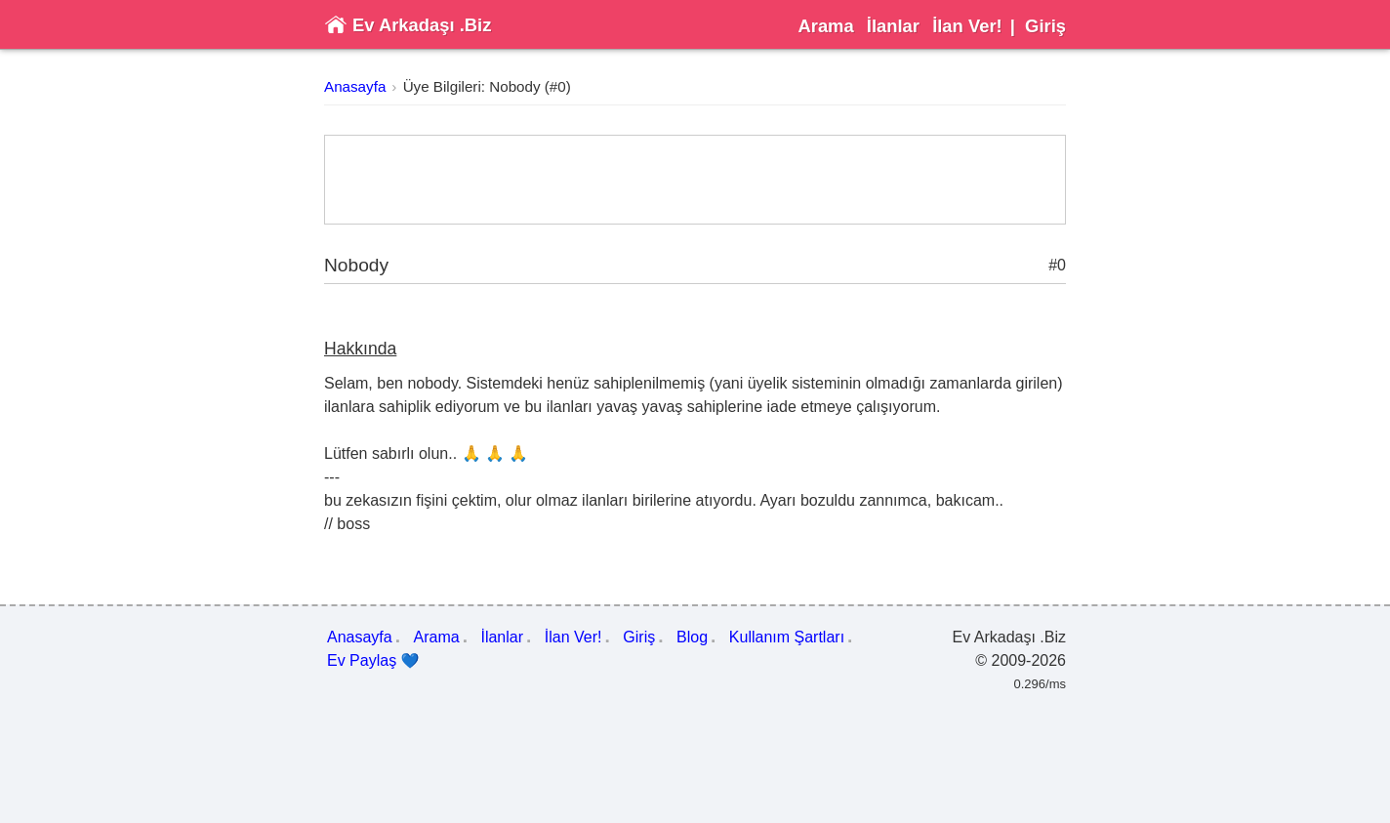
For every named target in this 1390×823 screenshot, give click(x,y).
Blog (692, 637)
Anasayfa (355, 86)
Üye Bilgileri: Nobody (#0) (487, 86)
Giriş (1045, 26)
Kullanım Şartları (786, 637)
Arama (825, 26)
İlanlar (893, 26)
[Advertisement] (695, 180)
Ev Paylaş (373, 661)
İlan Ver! (967, 26)
